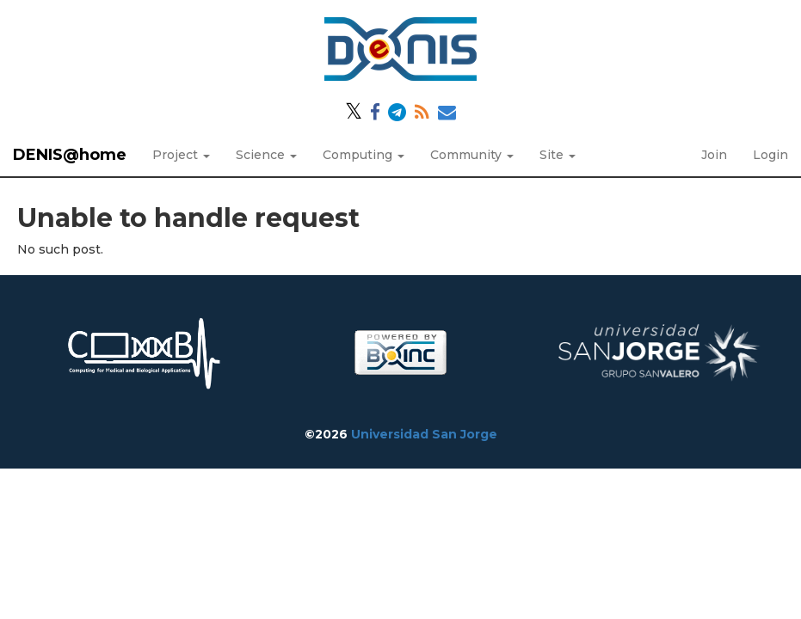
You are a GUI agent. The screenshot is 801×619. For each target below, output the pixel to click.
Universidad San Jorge (424, 434)
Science (266, 154)
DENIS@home (69, 154)
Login (770, 154)
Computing (363, 154)
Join (714, 154)
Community (472, 154)
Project (181, 154)
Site (557, 154)
